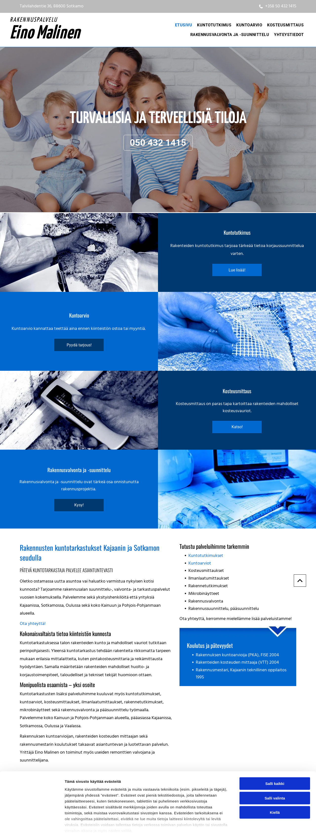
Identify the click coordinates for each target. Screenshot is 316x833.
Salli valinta (275, 771)
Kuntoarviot (199, 563)
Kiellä (275, 786)
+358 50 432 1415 (280, 6)
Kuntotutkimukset (205, 555)
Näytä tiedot (264, 823)
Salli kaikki (274, 757)
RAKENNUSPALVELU (33, 20)
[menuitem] (184, 25)
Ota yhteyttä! (33, 623)
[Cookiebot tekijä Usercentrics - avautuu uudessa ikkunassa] (32, 823)
